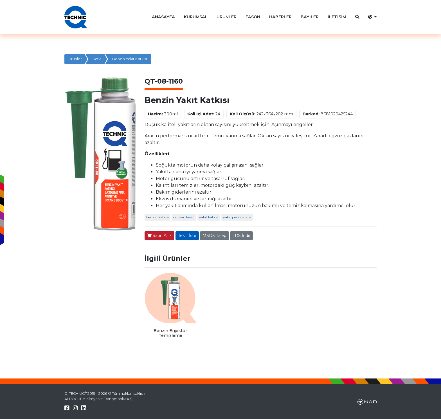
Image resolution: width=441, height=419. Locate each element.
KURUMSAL (196, 16)
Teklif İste (187, 235)
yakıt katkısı (209, 217)
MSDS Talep (214, 235)
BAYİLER (310, 16)
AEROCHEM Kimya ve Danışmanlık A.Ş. (98, 399)
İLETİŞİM (337, 16)
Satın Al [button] (157, 235)
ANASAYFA (163, 16)
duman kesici (184, 217)
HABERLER (280, 16)
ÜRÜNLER (227, 16)
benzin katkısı (157, 217)
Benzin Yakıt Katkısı (129, 59)
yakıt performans (237, 217)
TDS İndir (241, 235)
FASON (253, 16)
